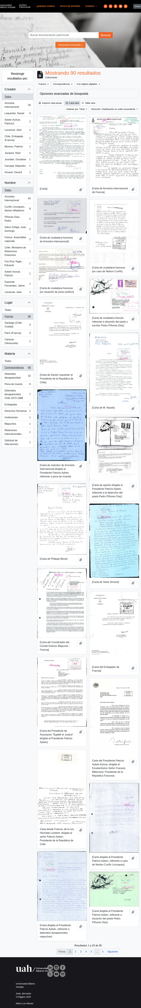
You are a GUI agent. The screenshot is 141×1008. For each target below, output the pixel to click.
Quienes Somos (46, 6)
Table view (88, 103)
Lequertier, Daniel (17, 114)
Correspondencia (17, 368)
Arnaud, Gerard (17, 172)
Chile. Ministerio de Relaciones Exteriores (17, 251)
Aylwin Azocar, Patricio (17, 273)
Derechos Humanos (17, 411)
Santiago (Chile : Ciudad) (17, 324)
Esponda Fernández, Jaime (17, 284)
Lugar (9, 302)
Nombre (10, 182)
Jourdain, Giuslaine (17, 160)
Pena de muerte (17, 384)
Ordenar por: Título (75, 109)
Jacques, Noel (17, 153)
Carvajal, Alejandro (17, 166)
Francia (17, 317)
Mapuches (17, 424)
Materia (10, 353)
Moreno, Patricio (17, 147)
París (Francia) (17, 333)
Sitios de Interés (70, 6)
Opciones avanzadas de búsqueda (64, 93)
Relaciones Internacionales (17, 432)
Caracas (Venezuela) (17, 341)
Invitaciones (17, 418)
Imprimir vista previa (50, 103)
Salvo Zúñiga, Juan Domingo (17, 229)
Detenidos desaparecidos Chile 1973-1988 (17, 394)
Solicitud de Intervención (17, 442)
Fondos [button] (90, 6)
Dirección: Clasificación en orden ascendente (113, 109)
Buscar (106, 35)
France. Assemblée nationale (17, 239)
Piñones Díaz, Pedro (17, 219)
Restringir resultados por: (17, 76)
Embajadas (17, 405)
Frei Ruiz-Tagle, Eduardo (17, 263)
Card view (72, 103)
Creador (10, 89)
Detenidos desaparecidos (17, 376)
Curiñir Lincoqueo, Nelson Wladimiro (17, 208)
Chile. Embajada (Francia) (17, 138)
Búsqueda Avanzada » (70, 44)
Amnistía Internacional (17, 105)
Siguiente (112, 951)
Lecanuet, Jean (17, 130)
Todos (8, 96)
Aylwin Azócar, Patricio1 (17, 121)
